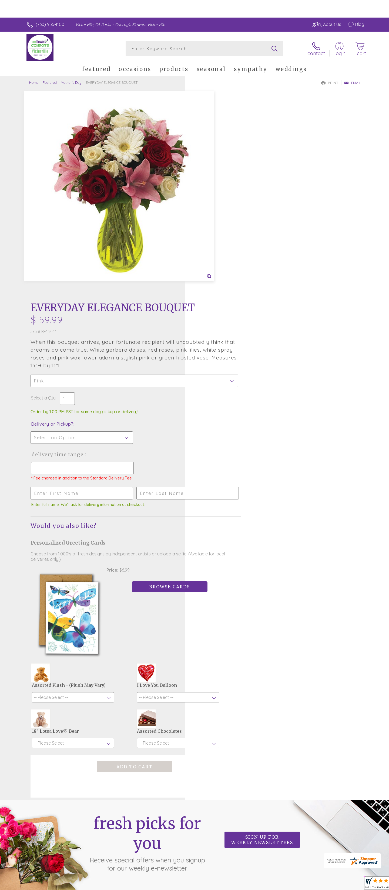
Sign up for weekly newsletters (262, 668)
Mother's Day (71, 82)
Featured (50, 82)
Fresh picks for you (147, 671)
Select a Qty (207, 194)
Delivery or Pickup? (216, 220)
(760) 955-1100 (50, 24)
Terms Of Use (246, 884)
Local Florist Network (316, 884)
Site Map (349, 884)
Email (352, 82)
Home (34, 82)
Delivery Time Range (221, 251)
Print (329, 82)
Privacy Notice (278, 884)
